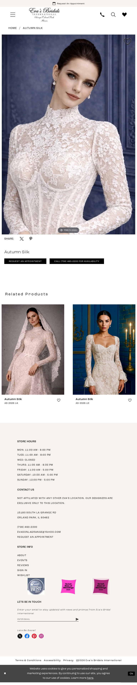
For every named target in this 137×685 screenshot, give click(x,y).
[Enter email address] (51, 621)
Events (22, 562)
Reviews (23, 567)
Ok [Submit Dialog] (131, 676)
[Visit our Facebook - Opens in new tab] (28, 638)
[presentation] (33, 351)
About (21, 557)
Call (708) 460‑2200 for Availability (83, 263)
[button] (12, 15)
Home (12, 29)
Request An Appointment (26, 263)
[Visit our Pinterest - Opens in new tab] (36, 638)
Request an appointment (35, 539)
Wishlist (23, 577)
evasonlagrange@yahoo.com (39, 534)
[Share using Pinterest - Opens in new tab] (30, 239)
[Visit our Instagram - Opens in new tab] (43, 638)
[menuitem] (12, 15)
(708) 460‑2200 (27, 529)
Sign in (22, 572)
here (90, 680)
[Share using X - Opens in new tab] (22, 239)
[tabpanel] (68, 135)
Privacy (68, 663)
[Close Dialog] (5, 676)
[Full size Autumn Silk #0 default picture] (68, 135)
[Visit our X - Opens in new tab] (20, 638)
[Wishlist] (124, 15)
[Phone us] (102, 15)
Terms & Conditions (28, 663)
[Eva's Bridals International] (44, 15)
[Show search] (113, 15)
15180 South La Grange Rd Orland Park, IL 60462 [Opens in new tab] (36, 516)
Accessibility (52, 663)
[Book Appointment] (68, 4)
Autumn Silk (33, 29)
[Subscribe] (83, 621)
